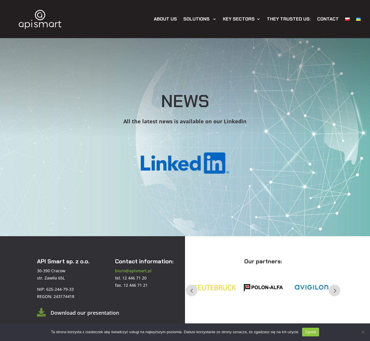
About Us (165, 19)
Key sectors (239, 19)
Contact (328, 19)
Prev (191, 290)
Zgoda (310, 332)
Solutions (197, 19)
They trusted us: (289, 19)
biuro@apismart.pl (133, 270)
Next (334, 290)
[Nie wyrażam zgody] (363, 332)
